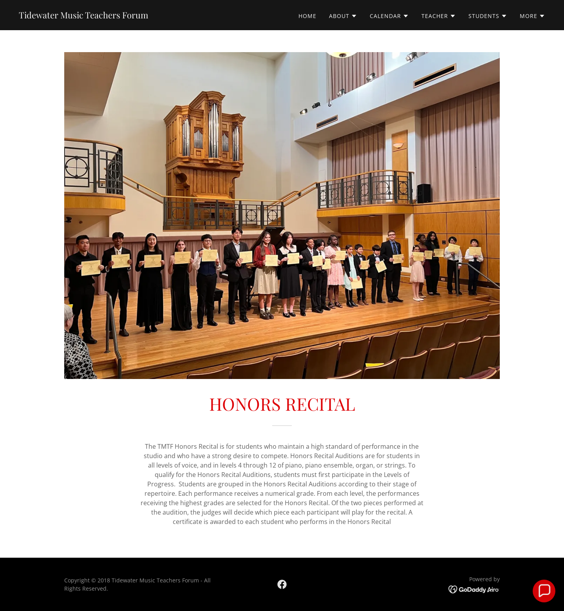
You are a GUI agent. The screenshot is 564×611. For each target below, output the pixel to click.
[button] (343, 16)
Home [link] (307, 16)
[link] (83, 16)
